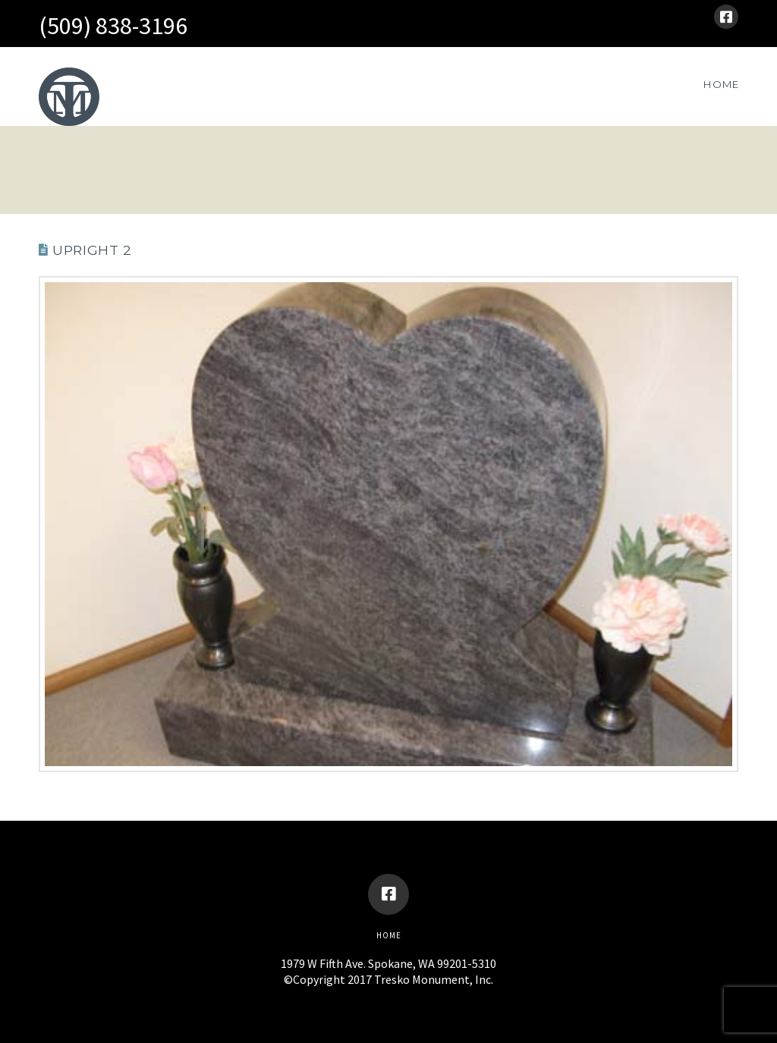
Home (388, 935)
